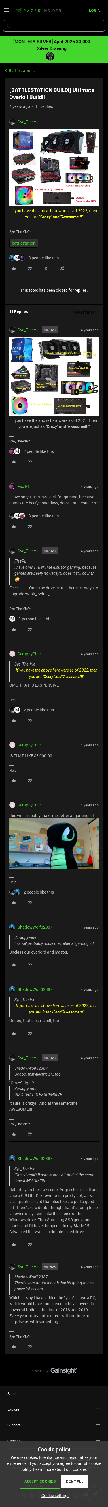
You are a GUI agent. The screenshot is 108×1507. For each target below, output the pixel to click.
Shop (54, 1393)
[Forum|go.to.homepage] (38, 10)
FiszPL (24, 486)
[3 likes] (34, 258)
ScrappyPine (29, 653)
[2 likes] (31, 451)
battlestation (23, 243)
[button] (6, 12)
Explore (54, 1409)
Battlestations (22, 70)
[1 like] (30, 619)
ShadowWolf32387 (35, 927)
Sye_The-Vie (28, 121)
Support (54, 1424)
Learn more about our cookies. (60, 1469)
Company (54, 1440)
